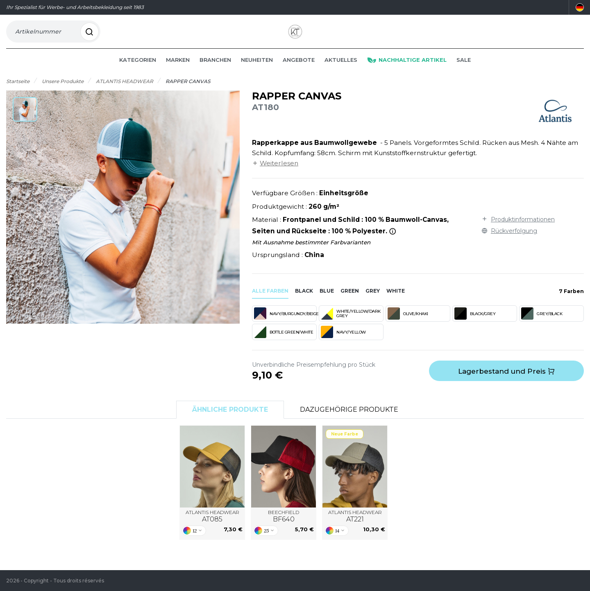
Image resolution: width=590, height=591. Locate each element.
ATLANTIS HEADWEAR (212, 527)
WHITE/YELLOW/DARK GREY (351, 324)
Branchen (215, 70)
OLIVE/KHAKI (408, 324)
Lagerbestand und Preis (506, 382)
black (304, 301)
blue (327, 301)
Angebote (299, 70)
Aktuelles (340, 70)
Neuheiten (257, 70)
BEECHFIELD (283, 527)
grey (372, 301)
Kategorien (137, 70)
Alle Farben (270, 301)
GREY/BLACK (541, 324)
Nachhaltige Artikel (407, 70)
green (349, 301)
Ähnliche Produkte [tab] (230, 420)
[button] (25, 120)
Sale (463, 70)
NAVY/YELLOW (343, 342)
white (395, 301)
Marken (178, 70)
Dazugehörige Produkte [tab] (349, 420)
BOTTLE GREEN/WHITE (283, 342)
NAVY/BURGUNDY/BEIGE (285, 324)
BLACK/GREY (474, 324)
